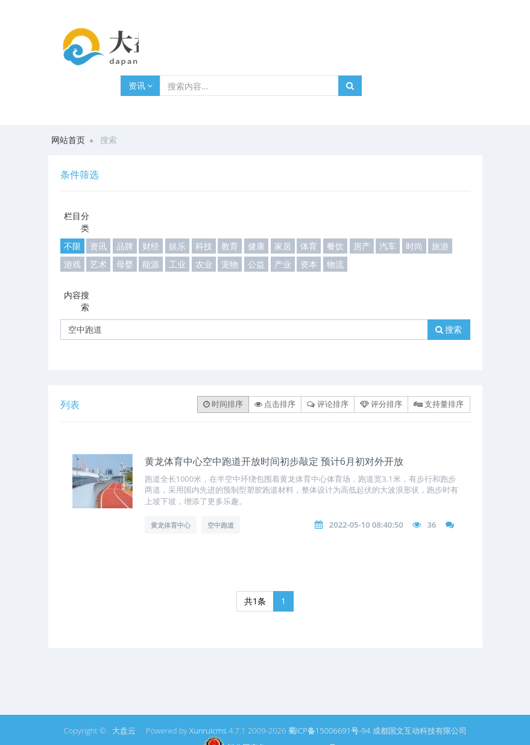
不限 (72, 246)
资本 (308, 264)
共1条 (255, 601)
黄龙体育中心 (171, 524)
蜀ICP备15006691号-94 (329, 730)
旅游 (440, 246)
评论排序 (327, 403)
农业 (203, 264)
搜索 (448, 329)
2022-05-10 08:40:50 (366, 524)
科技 (203, 246)
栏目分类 (76, 222)
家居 (282, 246)
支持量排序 (439, 403)
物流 (335, 264)
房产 (361, 246)
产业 (282, 264)
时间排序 (223, 403)
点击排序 (274, 403)
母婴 (124, 264)
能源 (150, 264)
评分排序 (381, 403)
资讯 (140, 85)
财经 (150, 246)
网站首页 (68, 139)
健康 (256, 246)
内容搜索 (76, 301)
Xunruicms (208, 730)
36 (431, 524)
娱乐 (177, 246)
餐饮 (335, 246)
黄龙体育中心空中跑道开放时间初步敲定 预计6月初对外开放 (274, 461)
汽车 (387, 246)
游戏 (72, 264)
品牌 (124, 246)
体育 (308, 246)
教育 (229, 246)
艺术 (98, 264)
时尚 (414, 246)
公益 (256, 264)
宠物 (229, 264)
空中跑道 (220, 524)
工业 (177, 264)
